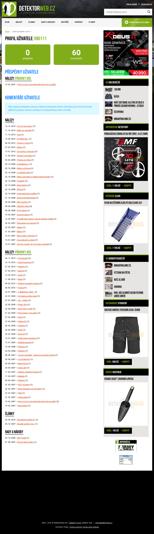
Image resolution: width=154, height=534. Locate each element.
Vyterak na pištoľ (122, 272)
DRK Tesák (21, 438)
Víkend (20, 189)
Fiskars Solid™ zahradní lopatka (118, 378)
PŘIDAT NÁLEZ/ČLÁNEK (137, 23)
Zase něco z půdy (25, 309)
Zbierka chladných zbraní (28, 372)
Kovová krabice (23, 215)
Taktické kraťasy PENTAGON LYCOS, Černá (122, 309)
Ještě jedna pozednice (27, 338)
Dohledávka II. (23, 164)
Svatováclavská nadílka (27, 193)
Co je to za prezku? (25, 126)
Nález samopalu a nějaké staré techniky (34, 177)
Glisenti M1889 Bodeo (26, 198)
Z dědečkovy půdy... (26, 292)
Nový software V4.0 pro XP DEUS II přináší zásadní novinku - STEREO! (129, 104)
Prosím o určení (23, 143)
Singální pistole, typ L (26, 424)
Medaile (21, 376)
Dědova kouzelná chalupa (29, 283)
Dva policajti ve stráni (26, 240)
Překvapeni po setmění (26, 223)
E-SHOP (92, 22)
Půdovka (21, 347)
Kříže (20, 393)
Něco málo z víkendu (25, 236)
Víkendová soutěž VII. (26, 420)
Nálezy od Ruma (24, 168)
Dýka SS (21, 334)
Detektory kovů (75, 523)
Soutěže (65, 22)
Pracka (21, 288)
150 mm (117, 89)
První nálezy (22, 210)
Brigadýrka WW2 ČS (122, 118)
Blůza (116, 96)
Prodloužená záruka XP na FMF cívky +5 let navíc (126, 133)
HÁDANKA (118, 286)
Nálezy (19, 22)
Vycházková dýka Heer (27, 296)
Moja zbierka (22, 185)
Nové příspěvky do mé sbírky (30, 389)
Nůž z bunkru (22, 202)
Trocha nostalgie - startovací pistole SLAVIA (36, 355)
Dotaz (20, 275)
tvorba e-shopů (76, 527)
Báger (20, 279)
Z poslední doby (23, 172)
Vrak (19, 135)
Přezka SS (22, 321)
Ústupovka (118, 111)
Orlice (20, 317)
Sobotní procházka (25, 156)
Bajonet (21, 271)
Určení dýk (22, 368)
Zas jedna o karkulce (26, 151)
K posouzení (23, 258)
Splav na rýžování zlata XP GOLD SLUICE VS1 (123, 202)
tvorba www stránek (91, 527)
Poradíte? (21, 181)
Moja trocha (23, 363)
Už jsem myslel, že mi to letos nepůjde (33, 244)
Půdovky (21, 266)
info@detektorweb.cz (103, 523)
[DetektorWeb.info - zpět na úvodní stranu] (30, 9)
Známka (21, 325)
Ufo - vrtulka (23, 300)
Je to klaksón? (24, 359)
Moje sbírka (23, 406)
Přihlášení (131, 4)
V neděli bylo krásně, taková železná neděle (35, 219)
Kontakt (79, 22)
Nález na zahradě (24, 130)
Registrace (146, 4)
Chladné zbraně (24, 342)
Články (31, 22)
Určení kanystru (24, 262)
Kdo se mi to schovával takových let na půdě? (37, 84)
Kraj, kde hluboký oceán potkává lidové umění (128, 294)
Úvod (7, 22)
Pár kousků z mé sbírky (27, 313)
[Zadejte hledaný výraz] (128, 12)
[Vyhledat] (149, 12)
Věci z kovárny (24, 384)
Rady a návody (48, 22)
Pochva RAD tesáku (25, 442)
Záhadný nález (23, 206)
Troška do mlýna (24, 160)
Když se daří (119, 279)
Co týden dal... (23, 139)
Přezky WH (22, 304)
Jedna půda (23, 397)
